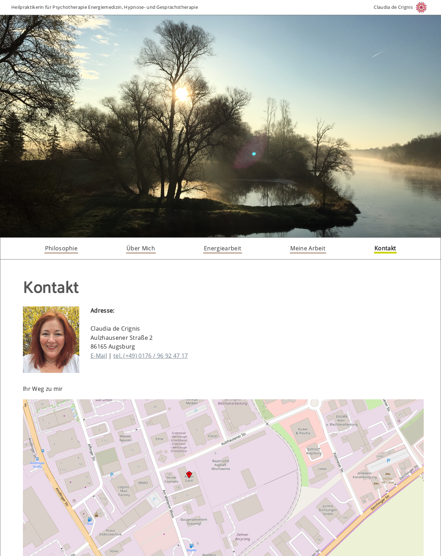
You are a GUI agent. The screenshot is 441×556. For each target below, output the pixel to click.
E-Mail (99, 356)
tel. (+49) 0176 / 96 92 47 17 (150, 356)
